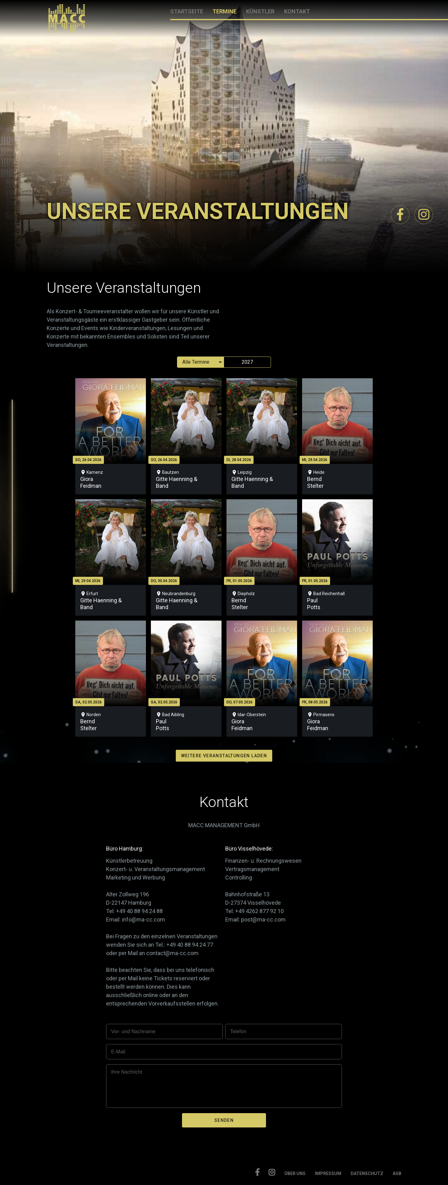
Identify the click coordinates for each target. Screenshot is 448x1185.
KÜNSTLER (260, 11)
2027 (247, 362)
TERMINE (224, 11)
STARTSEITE (186, 11)
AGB (397, 1173)
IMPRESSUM (328, 1173)
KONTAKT (297, 11)
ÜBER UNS (295, 1173)
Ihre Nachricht (126, 1072)
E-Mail (118, 1051)
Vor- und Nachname (133, 1031)
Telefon (238, 1031)
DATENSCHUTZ (367, 1173)
